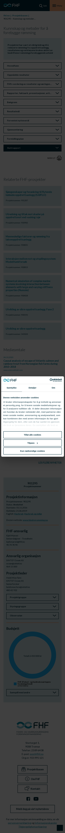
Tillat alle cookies (32, 435)
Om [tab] (53, 388)
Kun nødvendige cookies (32, 451)
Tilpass (32, 443)
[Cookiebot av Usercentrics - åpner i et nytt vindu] (49, 380)
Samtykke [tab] (12, 388)
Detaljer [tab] (32, 388)
